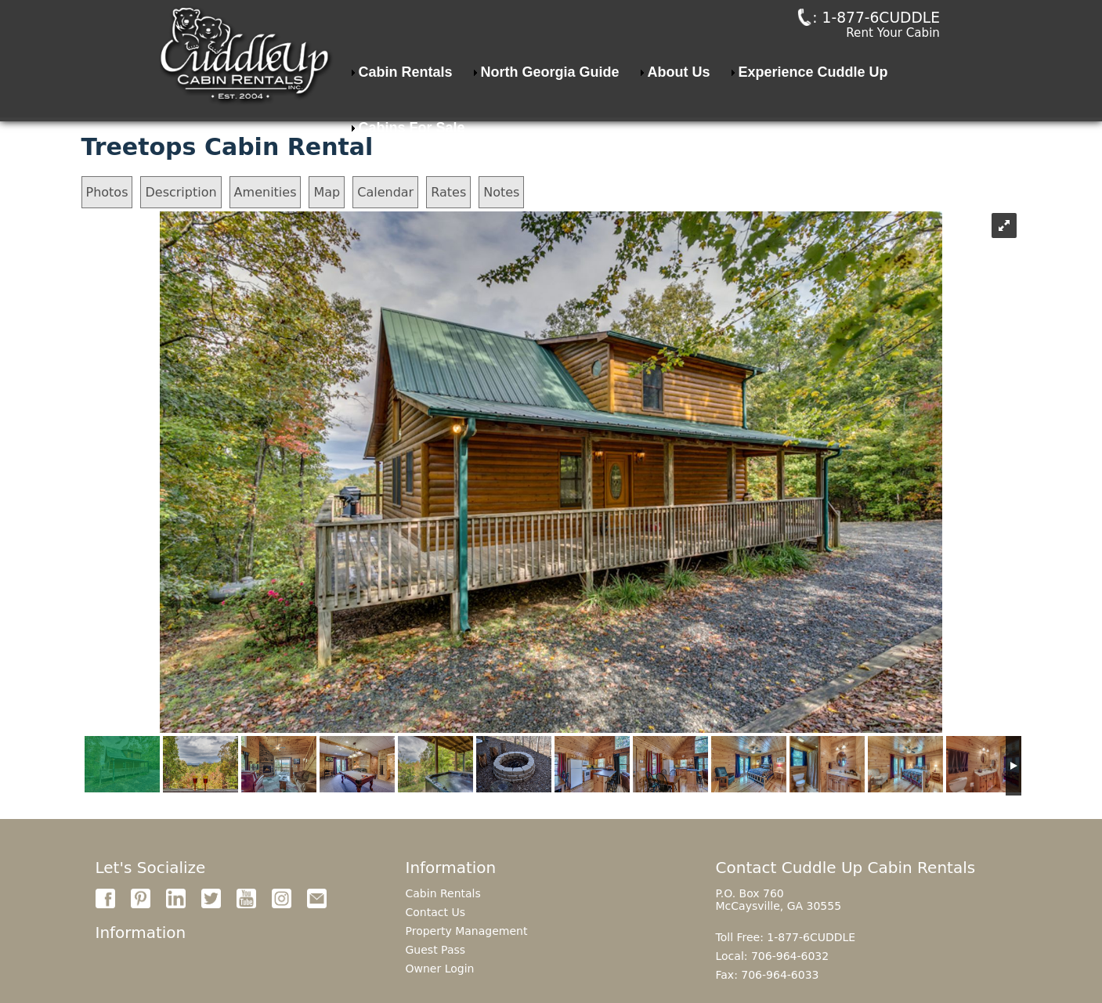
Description (180, 192)
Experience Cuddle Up (813, 95)
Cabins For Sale (412, 150)
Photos (107, 192)
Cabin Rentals (406, 95)
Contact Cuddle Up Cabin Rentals (846, 867)
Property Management (467, 931)
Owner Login (440, 968)
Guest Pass (436, 949)
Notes (501, 192)
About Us (679, 95)
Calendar (385, 192)
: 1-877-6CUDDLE (854, 29)
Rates (448, 192)
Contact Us (435, 912)
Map (326, 192)
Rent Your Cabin (893, 45)
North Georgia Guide (550, 95)
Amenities (265, 192)
